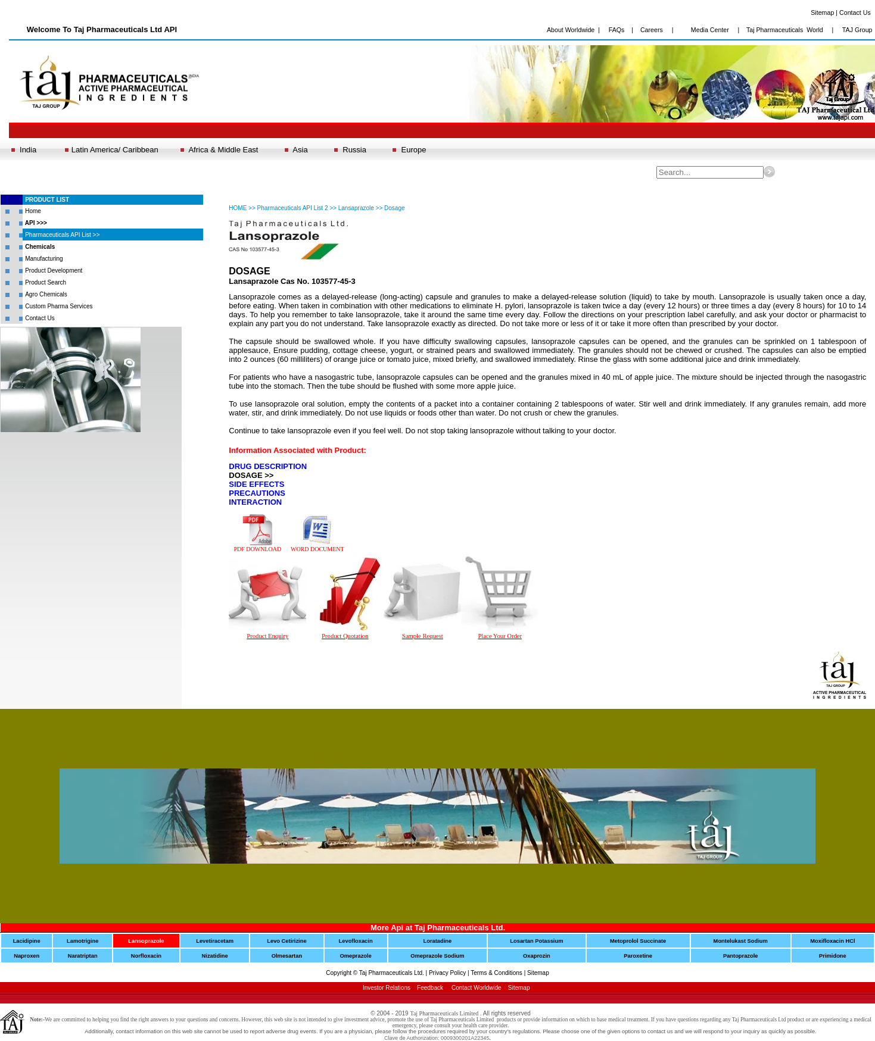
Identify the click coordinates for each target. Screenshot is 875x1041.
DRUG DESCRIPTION (268, 466)
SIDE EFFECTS (256, 484)
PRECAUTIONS (257, 493)
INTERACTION (255, 502)
